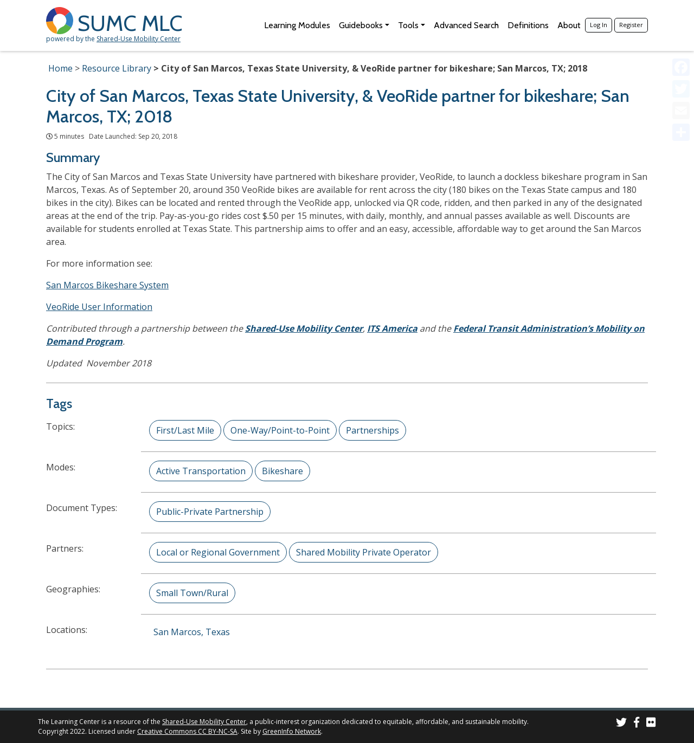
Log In (598, 25)
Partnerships (372, 430)
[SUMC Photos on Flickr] (651, 723)
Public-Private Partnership (210, 512)
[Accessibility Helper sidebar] (681, 13)
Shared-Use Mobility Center (139, 38)
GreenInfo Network (291, 731)
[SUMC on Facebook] (636, 723)
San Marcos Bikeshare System (107, 285)
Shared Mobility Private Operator (363, 552)
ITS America (392, 328)
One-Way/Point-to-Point (280, 430)
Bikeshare (282, 471)
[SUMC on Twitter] (621, 723)
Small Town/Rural (192, 593)
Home (60, 68)
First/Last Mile (185, 430)
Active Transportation (201, 471)
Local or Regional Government (218, 552)
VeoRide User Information (99, 307)
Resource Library (116, 68)
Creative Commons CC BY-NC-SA (187, 731)
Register (631, 25)
